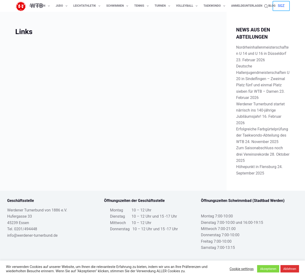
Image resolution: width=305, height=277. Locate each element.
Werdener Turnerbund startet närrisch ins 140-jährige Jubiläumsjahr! (260, 110)
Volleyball (187, 6)
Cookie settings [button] (241, 269)
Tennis (142, 6)
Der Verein (41, 6)
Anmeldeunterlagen (246, 5)
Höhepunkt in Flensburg (256, 166)
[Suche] (266, 6)
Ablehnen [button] (289, 269)
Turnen (163, 6)
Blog (271, 5)
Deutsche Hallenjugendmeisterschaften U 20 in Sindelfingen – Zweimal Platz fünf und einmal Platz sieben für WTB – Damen (263, 79)
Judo (62, 6)
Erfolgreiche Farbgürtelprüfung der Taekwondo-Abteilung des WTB (262, 135)
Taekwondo (215, 6)
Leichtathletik (87, 6)
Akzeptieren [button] (268, 269)
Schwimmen (118, 6)
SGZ (281, 6)
